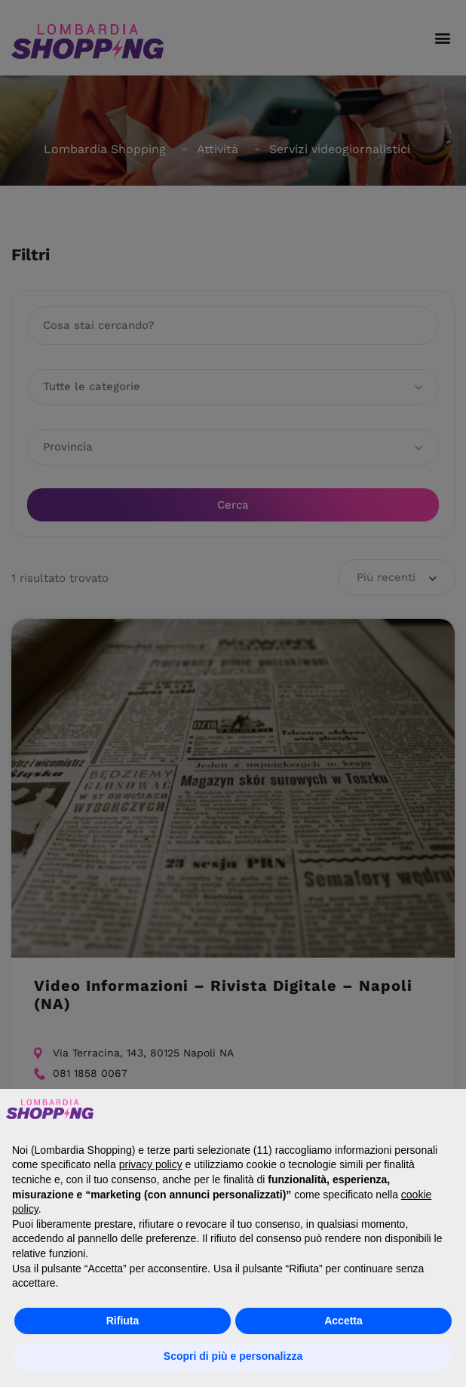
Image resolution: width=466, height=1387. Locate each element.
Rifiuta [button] (122, 1321)
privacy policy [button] (150, 1164)
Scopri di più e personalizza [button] (233, 1356)
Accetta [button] (343, 1321)
